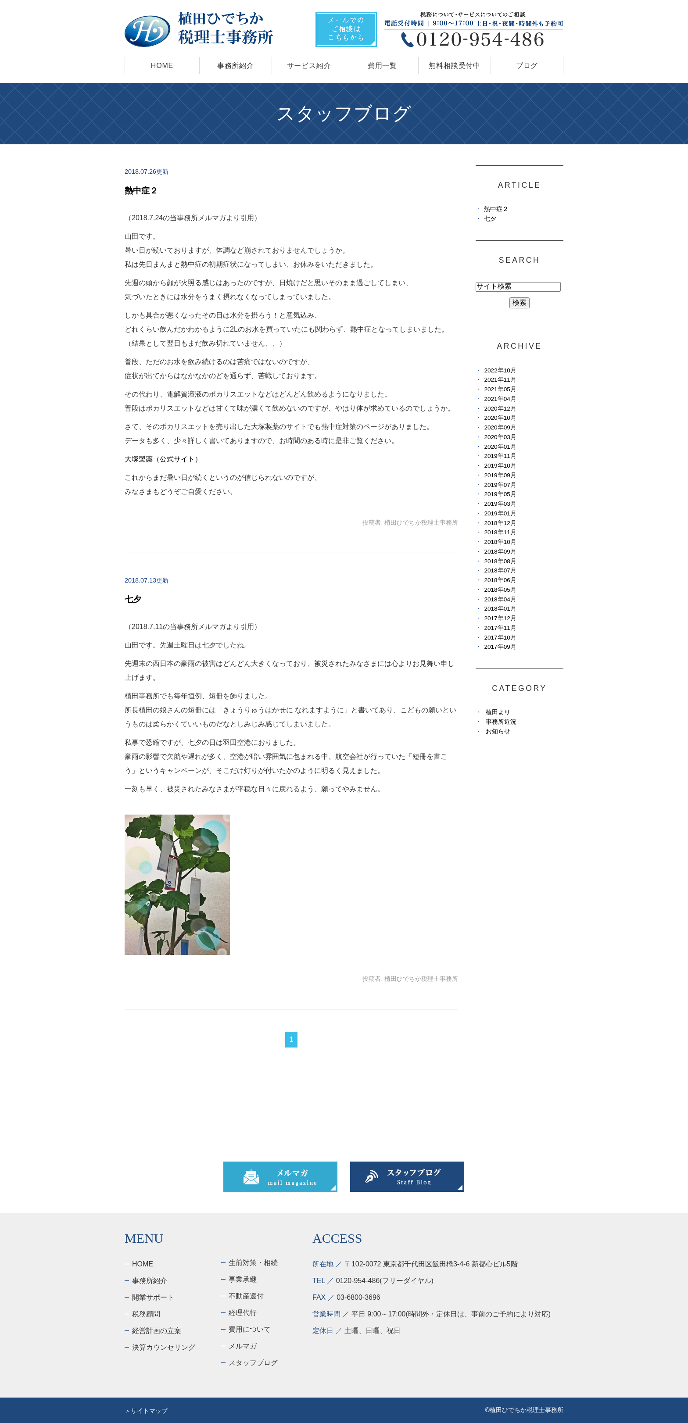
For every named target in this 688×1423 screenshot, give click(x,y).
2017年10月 (500, 637)
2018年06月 (500, 580)
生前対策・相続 (253, 1262)
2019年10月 (500, 465)
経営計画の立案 (156, 1330)
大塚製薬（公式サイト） (163, 459)
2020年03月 (500, 437)
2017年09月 (500, 647)
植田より (498, 712)
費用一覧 (382, 65)
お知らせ (498, 731)
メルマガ (243, 1346)
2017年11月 (500, 628)
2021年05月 (500, 389)
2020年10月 (500, 418)
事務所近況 (501, 722)
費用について (250, 1329)
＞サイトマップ (146, 1410)
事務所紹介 (235, 65)
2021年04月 (500, 399)
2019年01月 (500, 513)
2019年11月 (500, 456)
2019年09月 (500, 475)
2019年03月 (500, 504)
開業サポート (153, 1297)
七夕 (133, 599)
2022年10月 (500, 370)
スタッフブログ (253, 1362)
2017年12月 (500, 618)
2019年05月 (500, 494)
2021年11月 (500, 379)
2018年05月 (500, 589)
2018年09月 (500, 551)
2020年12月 (500, 408)
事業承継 (243, 1279)
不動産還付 (246, 1296)
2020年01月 (500, 446)
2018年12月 (500, 523)
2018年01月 (500, 608)
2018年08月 (500, 561)
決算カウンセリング (163, 1347)
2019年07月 (500, 485)
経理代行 (243, 1312)
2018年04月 (500, 599)
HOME (162, 65)
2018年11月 (500, 532)
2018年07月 (500, 570)
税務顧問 (146, 1314)
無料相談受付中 (454, 65)
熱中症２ (141, 190)
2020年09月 (500, 427)
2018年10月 (500, 542)
